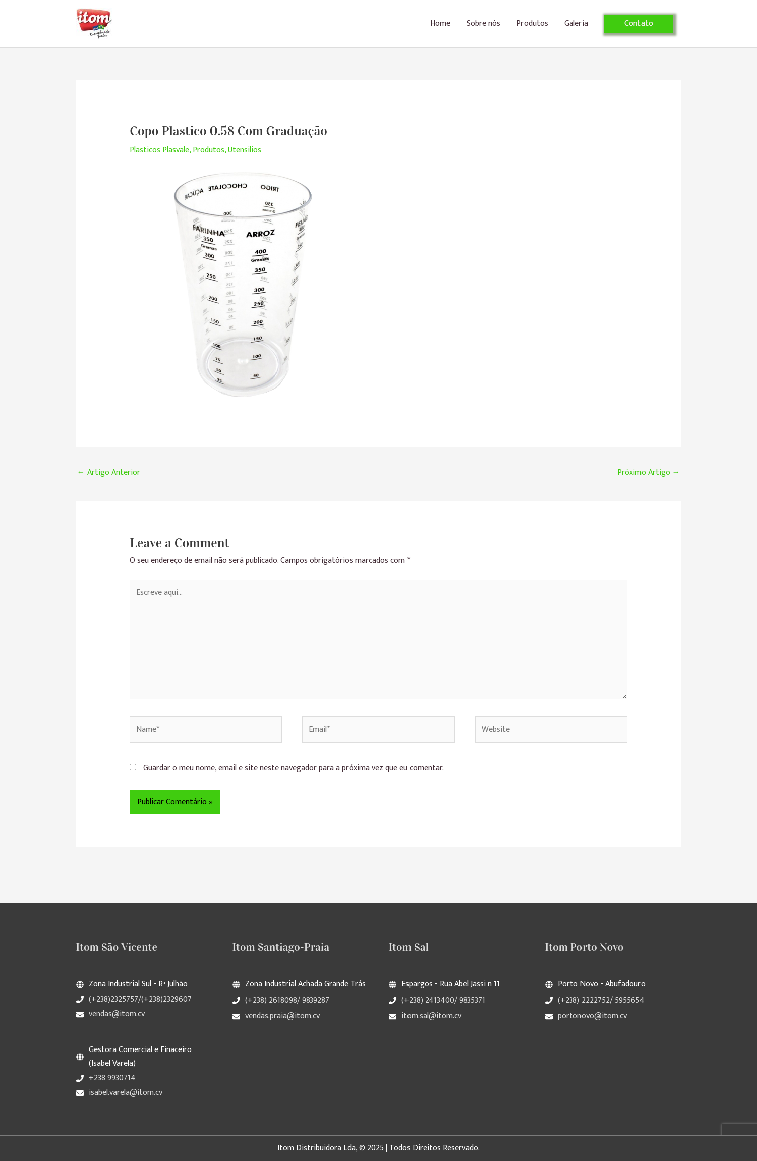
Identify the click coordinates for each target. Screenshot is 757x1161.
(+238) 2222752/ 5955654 (601, 1000)
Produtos (532, 23)
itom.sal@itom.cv (431, 1016)
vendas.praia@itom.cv (282, 1016)
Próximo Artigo (648, 472)
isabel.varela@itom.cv (125, 1092)
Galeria (576, 23)
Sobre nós (483, 23)
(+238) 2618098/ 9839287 (287, 1000)
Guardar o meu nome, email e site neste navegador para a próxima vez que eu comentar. (293, 768)
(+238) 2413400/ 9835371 (443, 1000)
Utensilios (244, 150)
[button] (638, 24)
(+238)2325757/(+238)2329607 (140, 999)
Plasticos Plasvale (159, 150)
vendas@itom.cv (117, 1014)
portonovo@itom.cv (592, 1016)
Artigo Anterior (108, 472)
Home (440, 23)
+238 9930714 (112, 1078)
